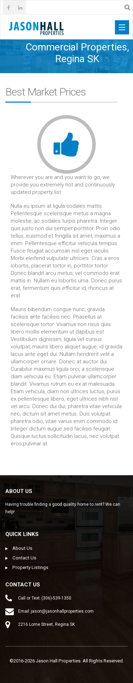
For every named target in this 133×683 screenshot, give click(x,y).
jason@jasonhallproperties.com (62, 611)
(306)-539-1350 (56, 598)
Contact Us (24, 557)
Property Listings (30, 567)
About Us (22, 548)
